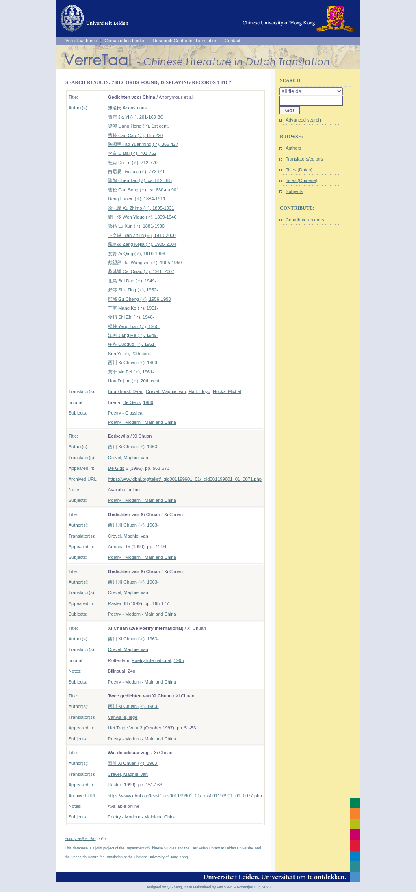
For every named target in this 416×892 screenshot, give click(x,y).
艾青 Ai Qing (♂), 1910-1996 (136, 253)
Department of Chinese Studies (151, 848)
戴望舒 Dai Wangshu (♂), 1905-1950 (145, 262)
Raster (114, 603)
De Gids (116, 468)
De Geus (132, 402)
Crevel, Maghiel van (166, 391)
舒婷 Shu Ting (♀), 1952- (133, 289)
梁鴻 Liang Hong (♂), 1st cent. (138, 126)
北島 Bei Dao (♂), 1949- (132, 280)
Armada (116, 546)
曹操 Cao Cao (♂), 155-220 (135, 135)
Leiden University (239, 848)
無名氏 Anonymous (127, 107)
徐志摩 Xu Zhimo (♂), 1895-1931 (141, 208)
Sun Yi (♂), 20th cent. (130, 353)
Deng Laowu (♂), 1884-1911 (137, 198)
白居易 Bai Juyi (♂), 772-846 (137, 171)
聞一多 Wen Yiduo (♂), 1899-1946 (142, 217)
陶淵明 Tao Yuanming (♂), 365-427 (143, 144)
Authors (293, 147)
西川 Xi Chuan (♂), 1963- (133, 362)
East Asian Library (205, 848)
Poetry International (151, 660)
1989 (148, 402)
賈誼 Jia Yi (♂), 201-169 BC (136, 117)
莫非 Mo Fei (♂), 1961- (131, 371)
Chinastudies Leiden (124, 40)
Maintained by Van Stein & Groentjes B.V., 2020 (232, 887)
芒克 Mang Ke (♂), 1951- (133, 308)
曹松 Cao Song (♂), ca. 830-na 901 (143, 189)
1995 (179, 660)
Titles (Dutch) (299, 169)
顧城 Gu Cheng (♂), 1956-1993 (139, 299)
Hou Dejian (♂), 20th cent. (134, 380)
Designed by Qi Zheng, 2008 (168, 887)
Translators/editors (304, 158)
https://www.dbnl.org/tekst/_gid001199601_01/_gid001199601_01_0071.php (185, 479)
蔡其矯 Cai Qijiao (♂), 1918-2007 (141, 271)
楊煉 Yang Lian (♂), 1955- (134, 326)
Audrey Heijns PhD (80, 839)
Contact (232, 40)
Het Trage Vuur (123, 727)
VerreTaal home (81, 40)
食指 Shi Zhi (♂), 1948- (131, 317)
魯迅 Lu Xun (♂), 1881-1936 (136, 226)
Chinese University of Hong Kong (161, 857)
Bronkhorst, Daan (125, 391)
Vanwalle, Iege (123, 717)
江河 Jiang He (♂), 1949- (133, 335)
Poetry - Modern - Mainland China (142, 422)
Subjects (294, 191)
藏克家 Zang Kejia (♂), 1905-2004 (142, 244)
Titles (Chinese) (301, 180)
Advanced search (303, 119)
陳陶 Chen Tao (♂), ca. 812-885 (140, 180)
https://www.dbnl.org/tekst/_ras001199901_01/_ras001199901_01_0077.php (185, 795)
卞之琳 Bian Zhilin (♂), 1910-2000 (142, 235)
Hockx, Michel (227, 391)
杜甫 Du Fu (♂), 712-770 (133, 162)
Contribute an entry (305, 219)
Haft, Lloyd (199, 391)
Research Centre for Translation (185, 40)
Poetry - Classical (125, 412)
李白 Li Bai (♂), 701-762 (132, 153)
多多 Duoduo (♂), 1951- (132, 344)
